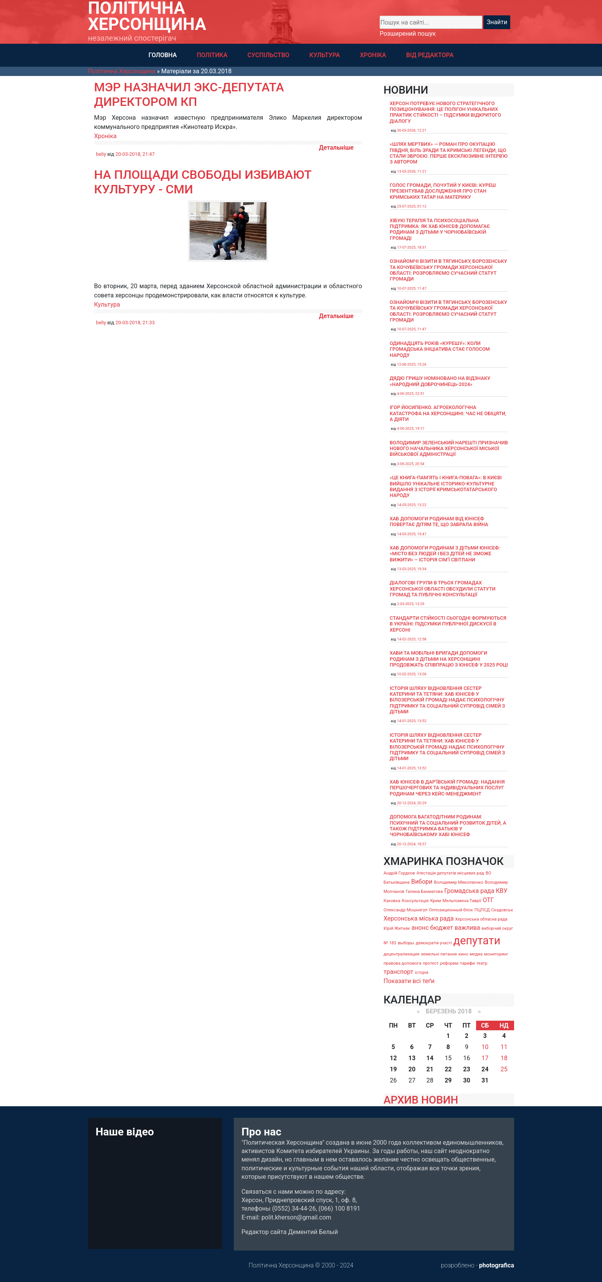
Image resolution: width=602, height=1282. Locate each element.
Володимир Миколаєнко (458, 882)
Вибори (421, 881)
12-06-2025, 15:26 (412, 364)
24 (484, 1069)
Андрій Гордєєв (399, 873)
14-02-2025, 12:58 (412, 639)
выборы (406, 942)
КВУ (501, 890)
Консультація (415, 900)
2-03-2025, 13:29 (410, 604)
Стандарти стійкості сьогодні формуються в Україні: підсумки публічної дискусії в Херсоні (448, 624)
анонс (420, 927)
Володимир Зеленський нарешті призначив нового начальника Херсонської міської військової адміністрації (449, 448)
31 (484, 1080)
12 (393, 1058)
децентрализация (401, 954)
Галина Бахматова (424, 891)
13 (411, 1058)
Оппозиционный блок (451, 909)
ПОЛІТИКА (212, 55)
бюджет (441, 927)
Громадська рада (469, 890)
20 (411, 1069)
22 (448, 1069)
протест (430, 963)
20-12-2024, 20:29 (412, 803)
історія (421, 972)
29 (448, 1080)
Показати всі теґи (409, 981)
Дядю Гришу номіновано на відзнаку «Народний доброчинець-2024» (440, 381)
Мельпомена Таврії (461, 900)
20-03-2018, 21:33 (135, 322)
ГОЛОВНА (163, 55)
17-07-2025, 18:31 (412, 247)
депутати (476, 940)
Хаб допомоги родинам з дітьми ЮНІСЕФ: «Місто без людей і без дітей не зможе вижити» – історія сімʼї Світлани (445, 554)
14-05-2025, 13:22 (412, 505)
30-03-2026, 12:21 (412, 130)
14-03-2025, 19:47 (412, 534)
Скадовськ (502, 909)
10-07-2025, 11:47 (412, 288)
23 (466, 1069)
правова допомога (402, 963)
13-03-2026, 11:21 (412, 171)
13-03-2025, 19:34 (412, 569)
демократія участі (434, 942)
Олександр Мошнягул (405, 909)
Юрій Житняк (397, 928)
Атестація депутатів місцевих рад (450, 873)
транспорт (398, 971)
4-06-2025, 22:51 (410, 393)
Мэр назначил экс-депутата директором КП (189, 94)
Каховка (392, 900)
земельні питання (439, 954)
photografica (496, 1265)
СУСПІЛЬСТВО (268, 55)
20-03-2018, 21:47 (135, 154)
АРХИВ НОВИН (421, 1100)
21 (430, 1069)
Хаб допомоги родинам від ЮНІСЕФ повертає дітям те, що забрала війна (439, 521)
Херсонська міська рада (419, 918)
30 (466, 1080)
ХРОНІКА (373, 55)
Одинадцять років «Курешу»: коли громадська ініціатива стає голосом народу (440, 349)
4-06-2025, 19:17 (410, 428)
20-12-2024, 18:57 (412, 844)
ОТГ (488, 900)
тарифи (467, 963)
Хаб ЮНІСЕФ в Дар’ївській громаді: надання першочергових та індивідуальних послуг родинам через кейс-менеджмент (447, 788)
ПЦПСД (482, 909)
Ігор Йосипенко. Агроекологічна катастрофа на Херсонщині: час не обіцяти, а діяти (448, 413)
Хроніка (105, 136)
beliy (101, 154)
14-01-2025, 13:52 (412, 721)
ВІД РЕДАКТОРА (430, 55)
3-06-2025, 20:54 (410, 464)
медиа (476, 954)
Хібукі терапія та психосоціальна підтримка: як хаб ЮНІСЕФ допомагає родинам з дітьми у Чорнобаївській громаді (440, 229)
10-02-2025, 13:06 (412, 674)
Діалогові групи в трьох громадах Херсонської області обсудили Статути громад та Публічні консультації (443, 588)
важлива (467, 927)
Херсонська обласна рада (481, 919)
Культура (107, 304)
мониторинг (496, 954)
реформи (449, 963)
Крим (435, 900)
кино (463, 954)
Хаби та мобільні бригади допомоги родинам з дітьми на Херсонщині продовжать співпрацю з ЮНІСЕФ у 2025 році (449, 659)
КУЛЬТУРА (324, 55)
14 (430, 1058)
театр (482, 963)
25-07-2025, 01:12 (412, 206)
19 (393, 1069)
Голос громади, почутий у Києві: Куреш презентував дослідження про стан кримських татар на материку (443, 191)
